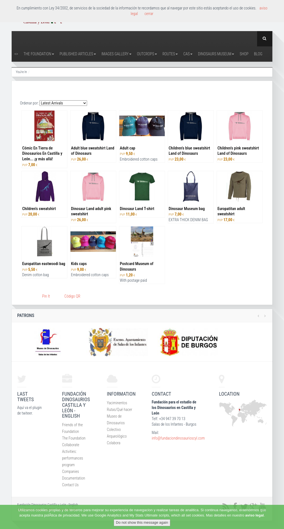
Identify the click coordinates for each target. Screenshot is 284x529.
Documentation (73, 478)
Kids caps (79, 263)
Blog (258, 54)
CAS (187, 54)
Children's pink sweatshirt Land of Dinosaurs (238, 151)
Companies (70, 471)
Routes (170, 54)
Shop (244, 54)
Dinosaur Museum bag (187, 208)
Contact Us (70, 485)
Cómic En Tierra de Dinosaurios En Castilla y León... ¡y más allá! (42, 154)
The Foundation (39, 54)
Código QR (72, 296)
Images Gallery (116, 54)
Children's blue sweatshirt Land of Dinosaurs (189, 151)
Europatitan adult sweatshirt (231, 211)
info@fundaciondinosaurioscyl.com (178, 438)
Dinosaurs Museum (216, 54)
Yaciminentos (117, 403)
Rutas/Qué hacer (119, 409)
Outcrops (147, 54)
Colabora (113, 443)
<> (16, 54)
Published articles (78, 54)
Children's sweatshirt (39, 208)
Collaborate (70, 445)
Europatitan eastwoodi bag (43, 263)
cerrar (148, 13)
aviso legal (254, 515)
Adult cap (127, 148)
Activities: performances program (72, 458)
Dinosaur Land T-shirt (137, 208)
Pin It (46, 296)
